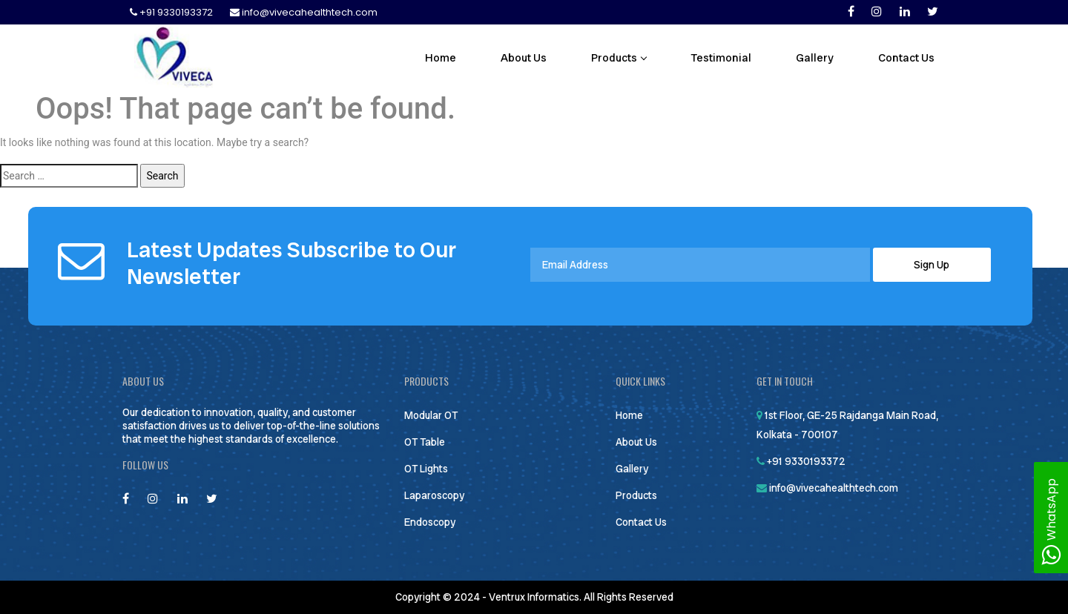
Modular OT (431, 415)
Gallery (815, 57)
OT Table (424, 442)
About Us (524, 57)
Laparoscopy (434, 495)
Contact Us (906, 57)
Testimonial (720, 57)
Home (440, 57)
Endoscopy (429, 522)
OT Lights (426, 468)
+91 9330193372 (172, 12)
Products (618, 57)
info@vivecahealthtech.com (304, 12)
